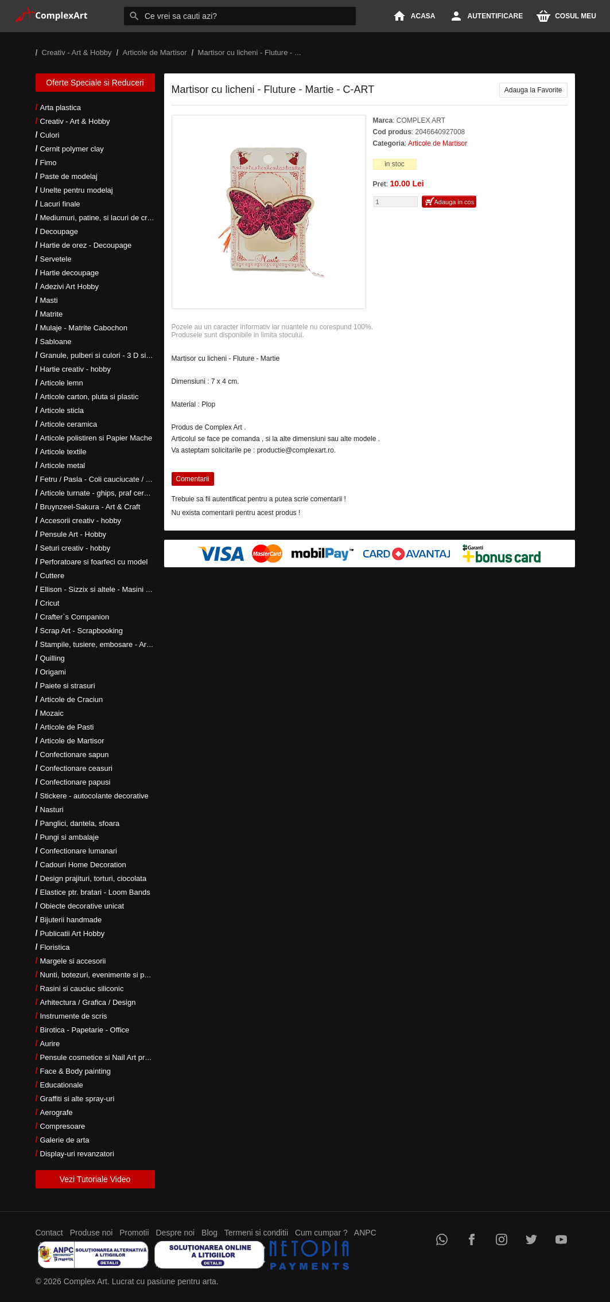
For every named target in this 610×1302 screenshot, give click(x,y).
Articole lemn (61, 383)
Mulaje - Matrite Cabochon (83, 327)
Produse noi (91, 1232)
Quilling (52, 658)
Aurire (50, 1043)
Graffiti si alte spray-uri (77, 1098)
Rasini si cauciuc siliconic (82, 988)
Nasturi (52, 809)
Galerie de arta (65, 1140)
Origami (53, 672)
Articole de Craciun (71, 699)
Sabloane (56, 341)
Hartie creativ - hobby (75, 369)
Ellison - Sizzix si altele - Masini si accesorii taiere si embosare (143, 589)
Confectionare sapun (74, 754)
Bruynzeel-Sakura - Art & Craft (90, 506)
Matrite (51, 314)
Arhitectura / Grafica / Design (88, 1002)
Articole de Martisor (72, 740)
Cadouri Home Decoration (83, 864)
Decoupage (59, 231)
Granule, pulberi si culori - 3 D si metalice (108, 355)
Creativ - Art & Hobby (75, 121)
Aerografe (56, 1112)
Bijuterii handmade (71, 919)
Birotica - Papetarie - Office (85, 1030)
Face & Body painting (75, 1071)
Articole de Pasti (67, 727)
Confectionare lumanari (78, 851)
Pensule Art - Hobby (73, 534)
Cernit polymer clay (72, 149)
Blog (209, 1232)
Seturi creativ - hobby (75, 548)
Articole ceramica (69, 424)
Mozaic (52, 713)
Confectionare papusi (75, 782)
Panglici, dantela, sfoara (80, 823)
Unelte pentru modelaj (76, 190)
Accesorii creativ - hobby (81, 520)
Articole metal (63, 465)
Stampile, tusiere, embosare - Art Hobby (106, 644)
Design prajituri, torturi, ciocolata (93, 878)
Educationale (61, 1085)
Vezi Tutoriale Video (95, 1179)
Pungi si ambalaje (69, 837)
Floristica (55, 947)
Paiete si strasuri (67, 685)
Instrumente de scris (73, 1016)
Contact (49, 1232)
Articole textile (63, 451)
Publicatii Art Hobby (72, 933)
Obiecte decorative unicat (82, 906)
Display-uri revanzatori (77, 1153)
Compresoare (63, 1126)
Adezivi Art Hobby (69, 286)
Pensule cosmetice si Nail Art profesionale (109, 1057)
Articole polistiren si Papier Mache (96, 438)
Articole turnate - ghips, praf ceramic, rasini (111, 493)
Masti (49, 300)
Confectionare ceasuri (76, 768)
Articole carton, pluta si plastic (89, 396)
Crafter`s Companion (75, 617)
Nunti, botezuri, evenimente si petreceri (104, 974)
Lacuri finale (60, 204)
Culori (50, 135)
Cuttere (52, 575)
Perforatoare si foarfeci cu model (94, 562)
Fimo (48, 162)
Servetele (56, 259)
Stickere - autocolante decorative (94, 796)
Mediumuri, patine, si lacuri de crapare (103, 217)
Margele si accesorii (73, 961)
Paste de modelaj (69, 176)
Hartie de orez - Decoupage (86, 245)
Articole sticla (62, 410)
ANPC (365, 1232)
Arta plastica (60, 107)
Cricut (50, 603)
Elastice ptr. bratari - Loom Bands (95, 892)
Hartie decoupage (69, 272)
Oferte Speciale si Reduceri (94, 82)
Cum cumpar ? (321, 1232)
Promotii (134, 1232)
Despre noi (175, 1232)
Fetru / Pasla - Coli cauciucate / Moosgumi (110, 479)
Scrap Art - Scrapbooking (81, 630)
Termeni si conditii (256, 1232)
